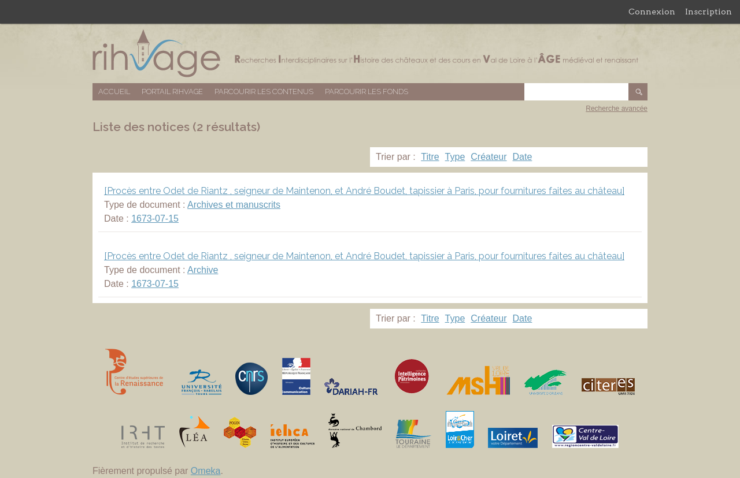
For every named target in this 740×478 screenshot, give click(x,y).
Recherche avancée (617, 108)
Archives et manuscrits (233, 205)
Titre (430, 157)
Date (522, 157)
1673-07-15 (155, 218)
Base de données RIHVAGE (370, 53)
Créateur (488, 157)
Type (455, 157)
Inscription (708, 11)
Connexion (651, 11)
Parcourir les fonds (366, 91)
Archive (202, 270)
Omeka (206, 471)
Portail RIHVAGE (172, 91)
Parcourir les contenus (263, 91)
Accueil (114, 91)
